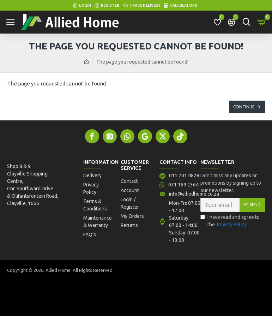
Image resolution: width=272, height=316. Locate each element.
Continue (244, 107)
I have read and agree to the (230, 221)
